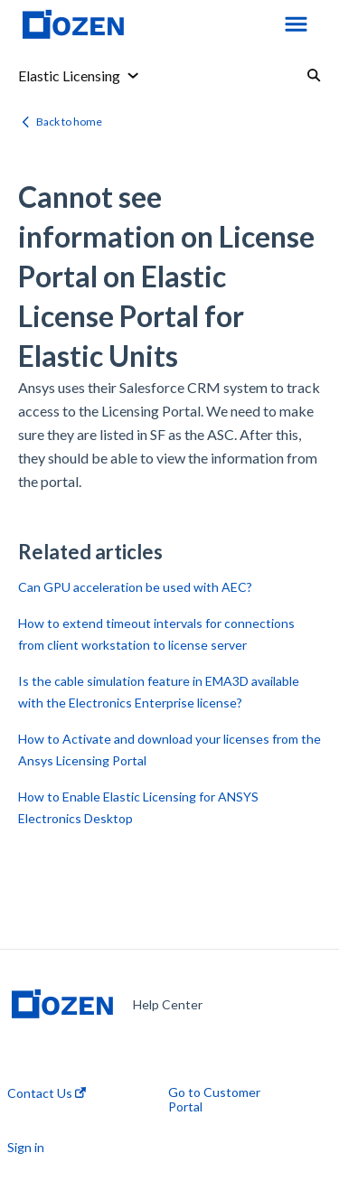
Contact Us (46, 1093)
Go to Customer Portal (214, 1099)
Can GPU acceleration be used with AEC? (135, 587)
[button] (296, 25)
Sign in (25, 1147)
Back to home (69, 121)
